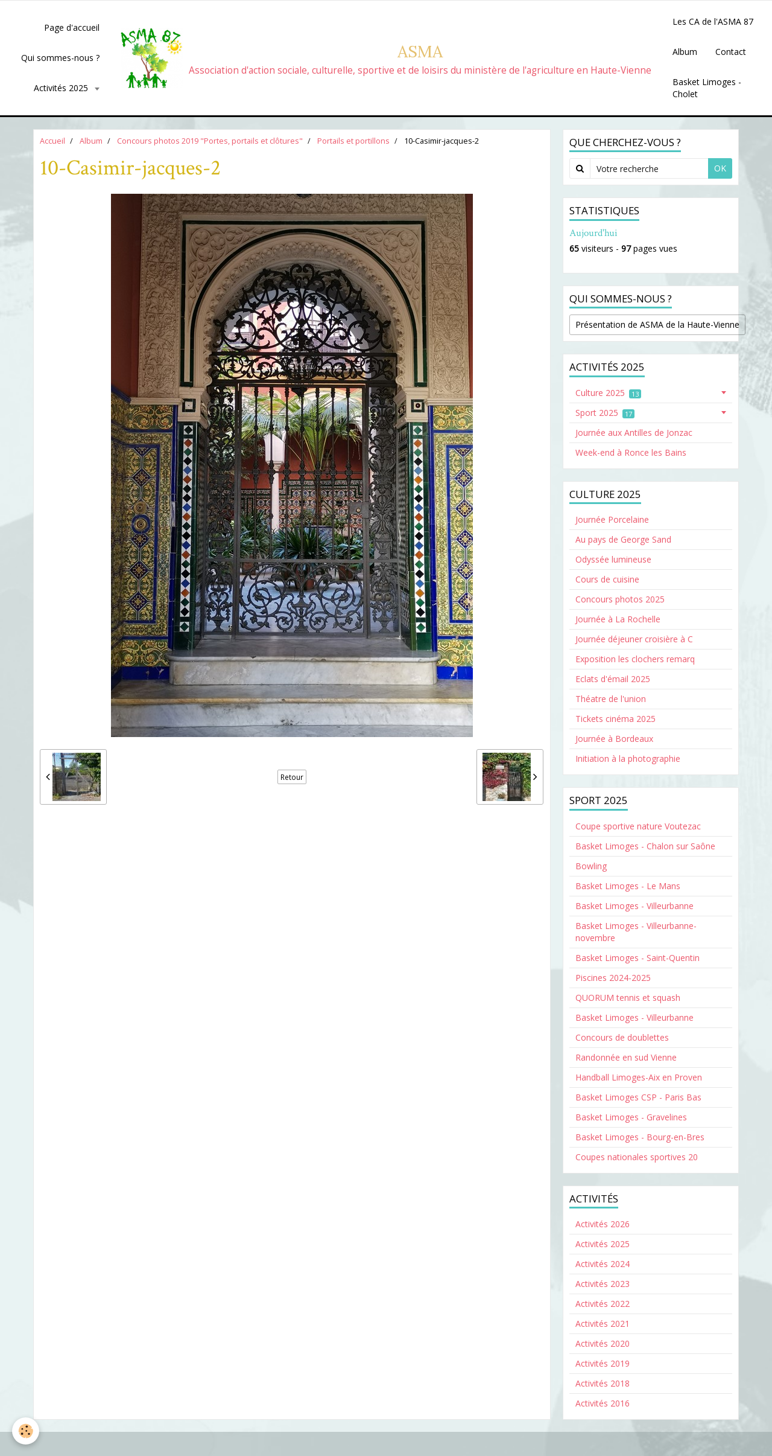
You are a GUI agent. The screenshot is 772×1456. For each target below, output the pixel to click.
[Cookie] (25, 1431)
